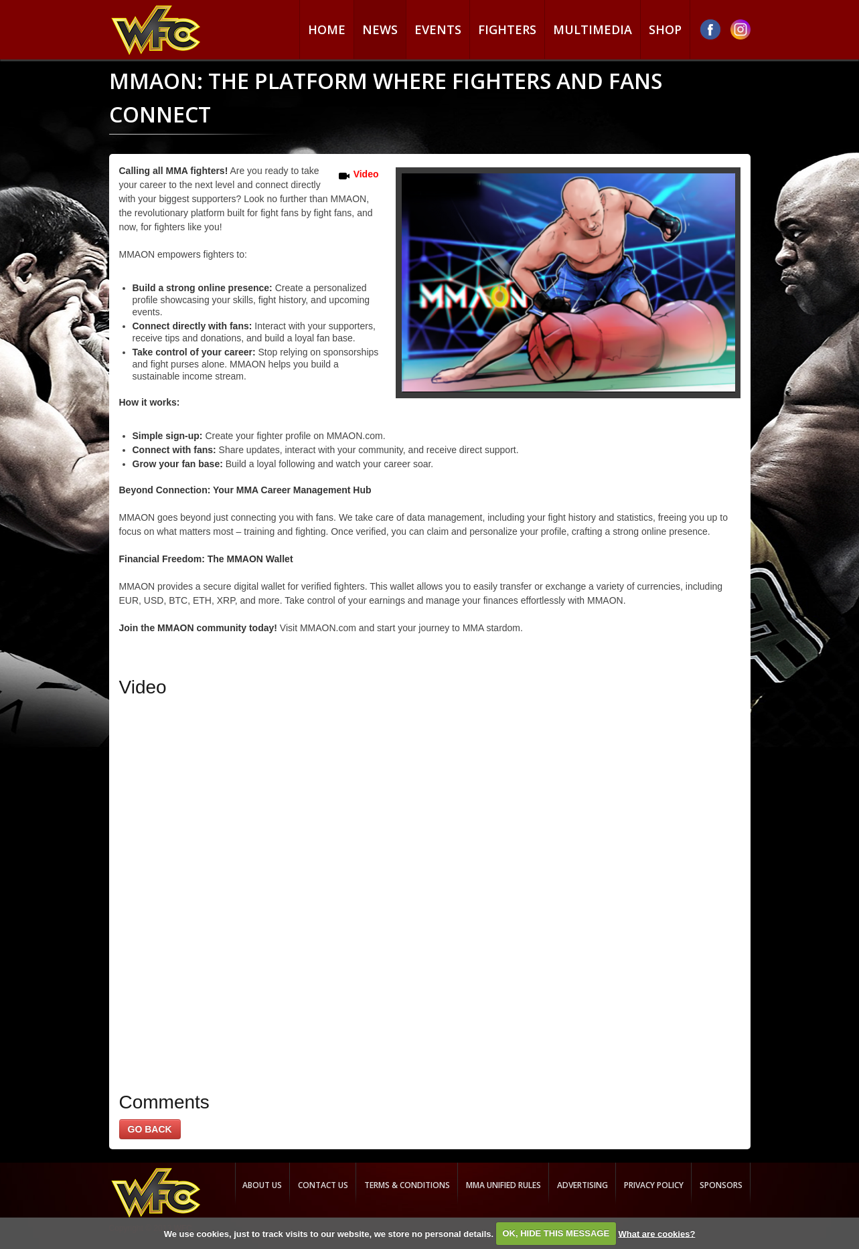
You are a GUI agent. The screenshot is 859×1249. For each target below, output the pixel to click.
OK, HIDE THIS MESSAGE (555, 1233)
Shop (665, 29)
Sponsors (721, 1185)
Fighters (507, 29)
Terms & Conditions (407, 1185)
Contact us (323, 1185)
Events (437, 29)
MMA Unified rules (503, 1185)
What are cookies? (656, 1233)
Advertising (582, 1185)
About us (262, 1185)
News (380, 29)
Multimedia (592, 29)
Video (366, 174)
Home (326, 29)
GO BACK (150, 1129)
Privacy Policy (654, 1185)
